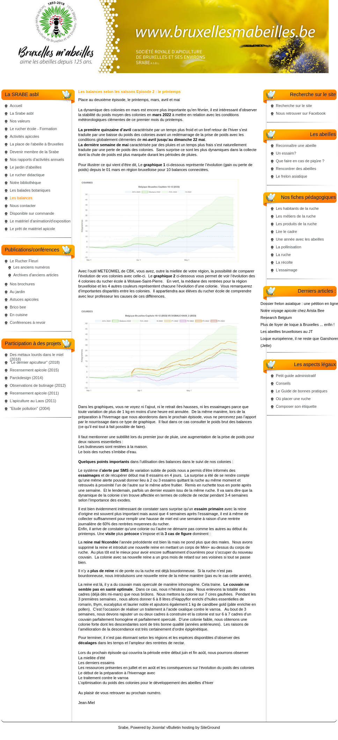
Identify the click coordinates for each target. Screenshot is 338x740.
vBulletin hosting (180, 727)
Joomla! (159, 727)
